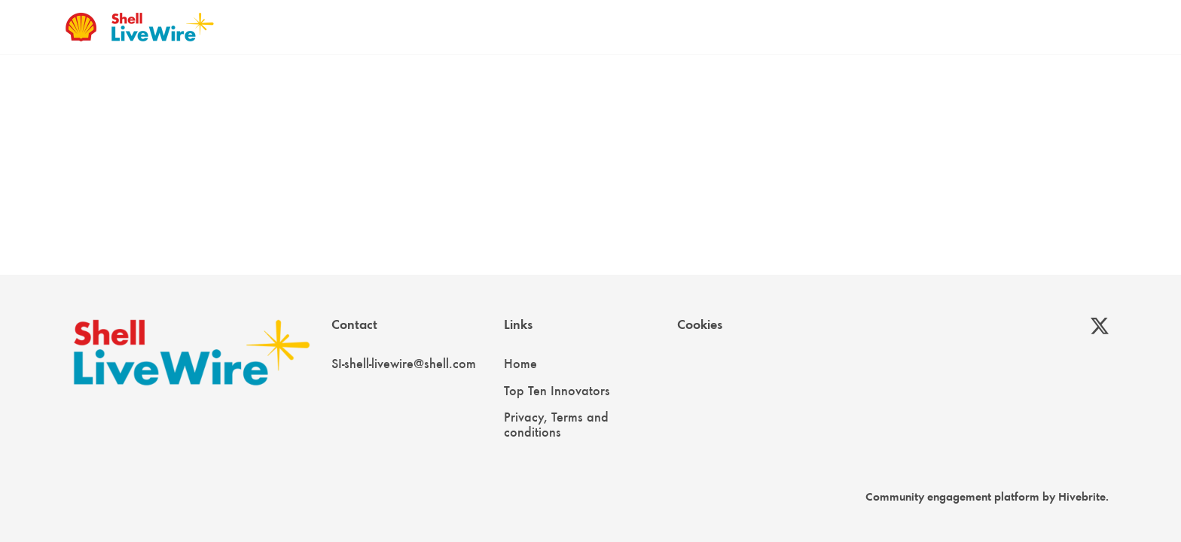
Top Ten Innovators (557, 390)
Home (520, 363)
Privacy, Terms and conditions (556, 424)
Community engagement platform (952, 496)
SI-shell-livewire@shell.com (403, 363)
